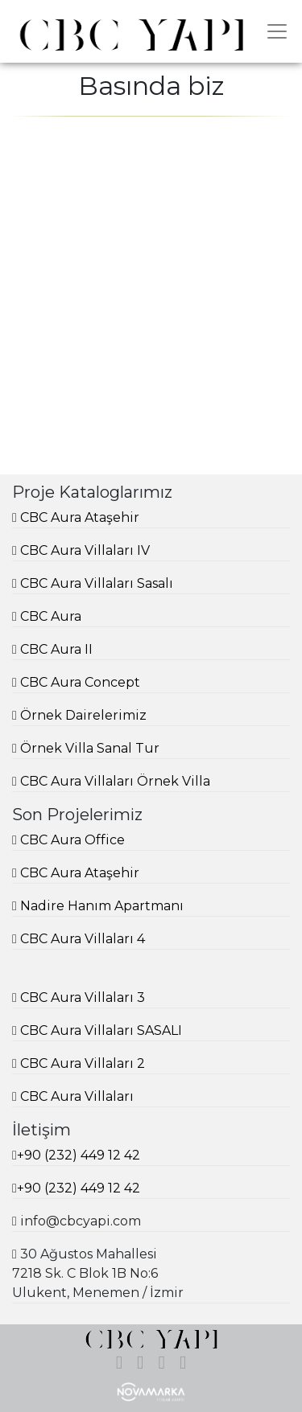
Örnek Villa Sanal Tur (89, 748)
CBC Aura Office (72, 840)
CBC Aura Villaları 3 (82, 997)
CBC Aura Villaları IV (85, 550)
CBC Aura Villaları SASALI (101, 1030)
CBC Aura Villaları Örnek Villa (115, 781)
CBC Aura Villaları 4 (82, 938)
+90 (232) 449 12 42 (78, 1155)
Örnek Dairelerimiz (83, 715)
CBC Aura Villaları (77, 1096)
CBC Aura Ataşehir (79, 517)
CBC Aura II (56, 649)
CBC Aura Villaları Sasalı (96, 583)
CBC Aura (50, 616)
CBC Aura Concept (80, 682)
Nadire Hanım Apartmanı (102, 905)
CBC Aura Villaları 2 (82, 1063)
